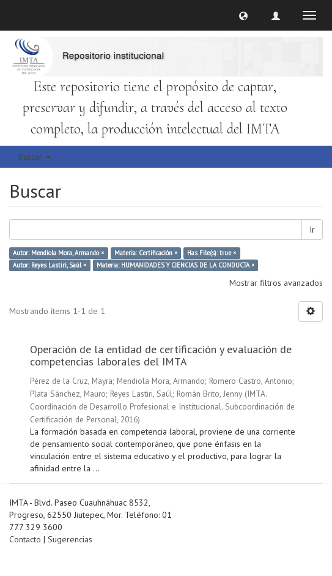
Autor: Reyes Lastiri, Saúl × (49, 265)
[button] (243, 15)
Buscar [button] (34, 156)
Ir (312, 229)
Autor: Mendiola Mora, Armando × (58, 253)
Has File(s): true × (211, 253)
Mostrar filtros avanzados (276, 282)
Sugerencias (70, 539)
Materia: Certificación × (145, 253)
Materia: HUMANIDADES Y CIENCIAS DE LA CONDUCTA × (175, 265)
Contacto (25, 539)
